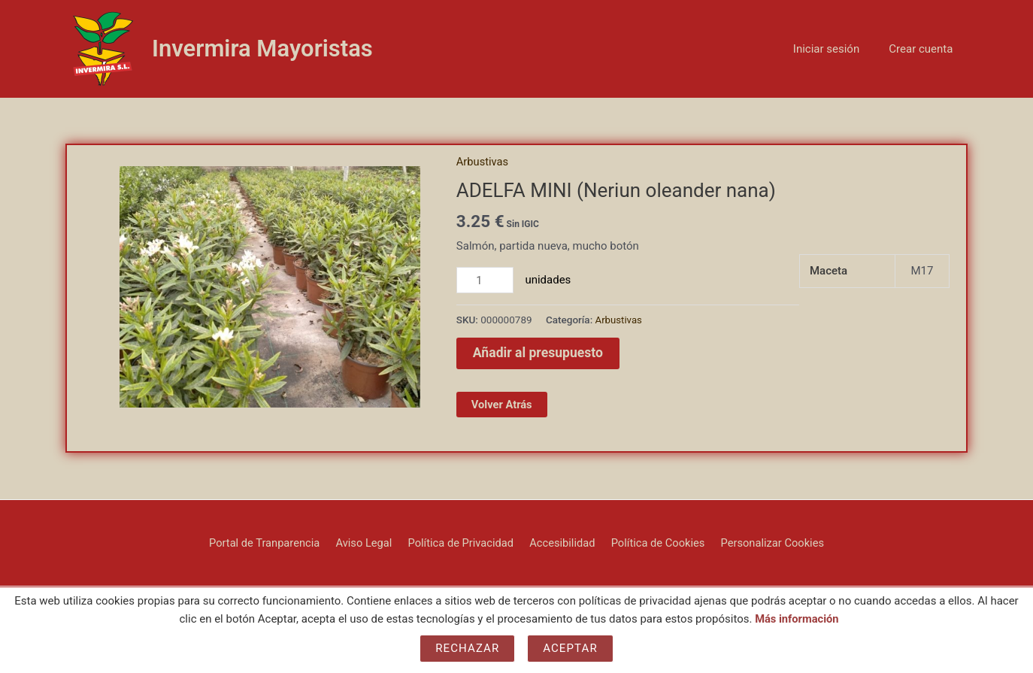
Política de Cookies (654, 542)
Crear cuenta (924, 49)
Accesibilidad (560, 542)
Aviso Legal (368, 542)
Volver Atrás (502, 404)
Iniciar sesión (837, 49)
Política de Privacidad (462, 542)
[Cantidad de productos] (485, 280)
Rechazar (467, 648)
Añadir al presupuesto (539, 353)
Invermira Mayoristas (262, 48)
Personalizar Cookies (766, 542)
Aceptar (570, 648)
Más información (797, 619)
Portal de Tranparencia (271, 542)
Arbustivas (483, 161)
